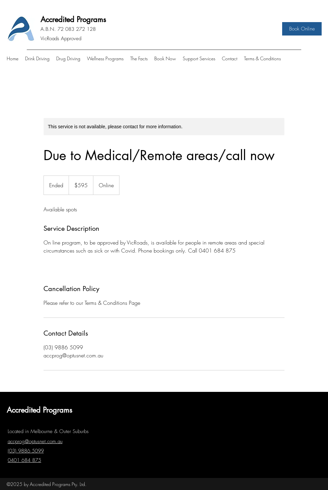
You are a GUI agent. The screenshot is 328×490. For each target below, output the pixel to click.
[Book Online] (302, 29)
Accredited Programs (73, 19)
